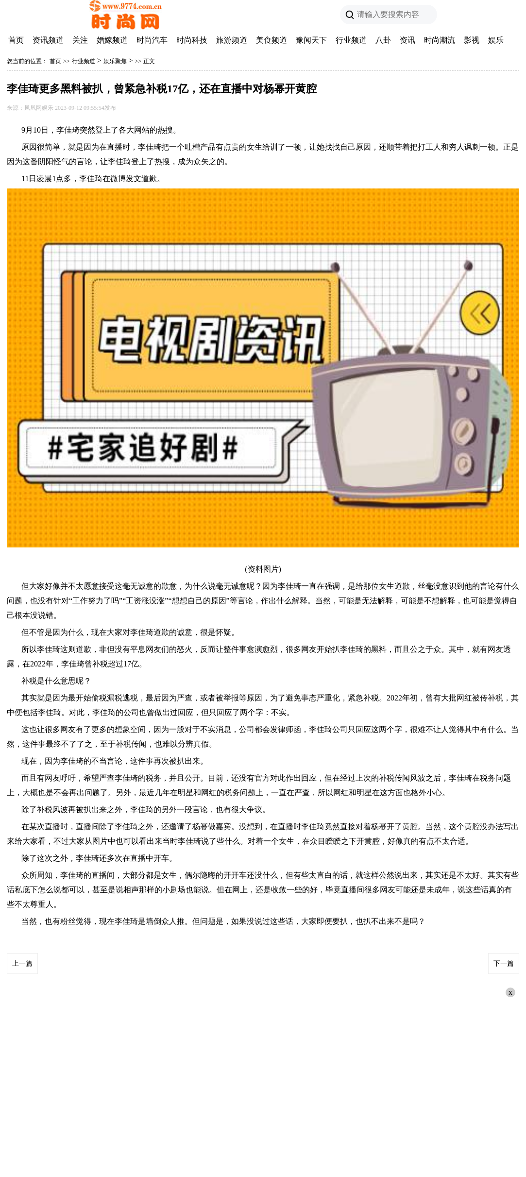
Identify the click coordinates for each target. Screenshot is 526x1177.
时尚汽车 (152, 40)
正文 (149, 61)
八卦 (383, 40)
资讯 (407, 40)
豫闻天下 (311, 40)
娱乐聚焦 (115, 61)
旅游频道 (231, 40)
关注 (80, 40)
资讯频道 (48, 40)
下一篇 (503, 963)
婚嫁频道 (112, 40)
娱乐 (496, 40)
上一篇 (22, 963)
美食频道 (271, 40)
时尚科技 (191, 40)
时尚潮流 (439, 40)
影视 (471, 40)
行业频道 (351, 40)
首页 (16, 40)
